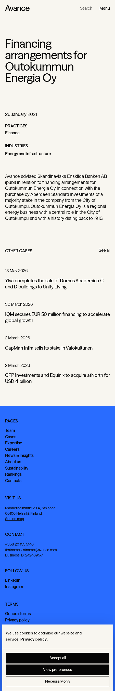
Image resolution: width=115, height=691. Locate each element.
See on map (14, 519)
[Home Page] (17, 8)
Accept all (57, 658)
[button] (104, 8)
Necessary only (57, 681)
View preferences (57, 670)
